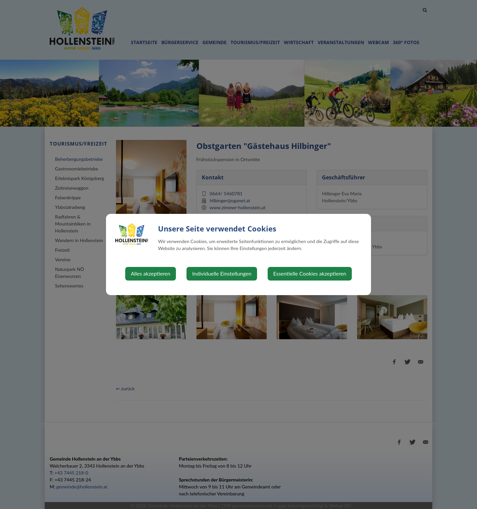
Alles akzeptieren (150, 273)
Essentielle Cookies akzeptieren (309, 273)
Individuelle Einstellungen (221, 273)
